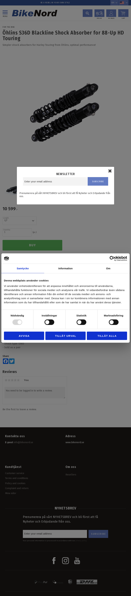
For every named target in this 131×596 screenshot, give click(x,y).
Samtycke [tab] (23, 268)
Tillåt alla (107, 335)
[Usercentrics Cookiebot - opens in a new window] (112, 258)
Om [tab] (108, 268)
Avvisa (24, 335)
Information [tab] (65, 268)
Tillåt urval (65, 335)
